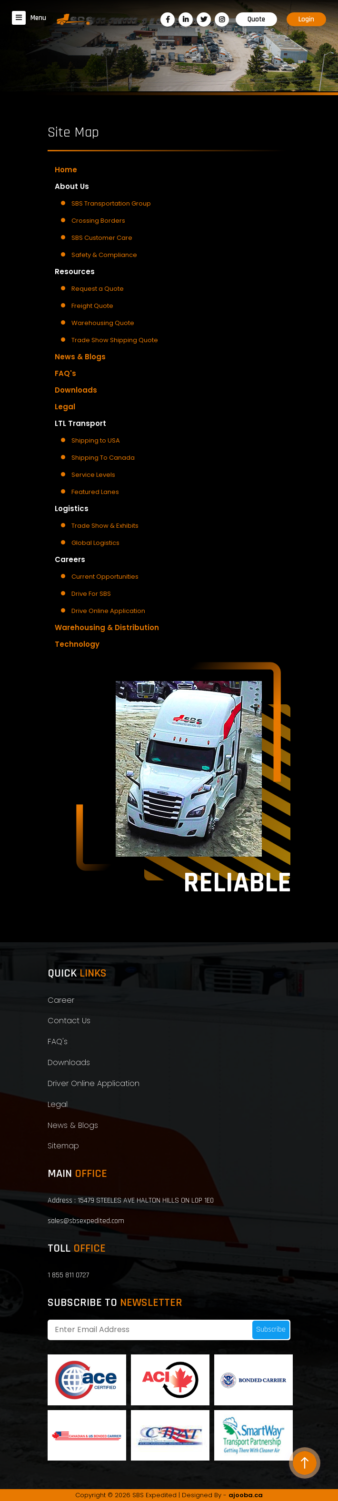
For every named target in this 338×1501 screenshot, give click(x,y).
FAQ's (65, 373)
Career (61, 1000)
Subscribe (271, 1329)
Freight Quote (92, 305)
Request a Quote (97, 288)
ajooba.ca (246, 1495)
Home (66, 170)
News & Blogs (80, 357)
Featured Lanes (95, 491)
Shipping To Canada (103, 457)
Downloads (76, 390)
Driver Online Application (93, 1083)
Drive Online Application (108, 610)
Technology (77, 644)
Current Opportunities (105, 576)
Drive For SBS (91, 593)
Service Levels (93, 474)
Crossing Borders (98, 220)
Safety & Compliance (104, 254)
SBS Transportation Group (111, 203)
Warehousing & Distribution (107, 627)
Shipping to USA (95, 440)
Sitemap (63, 1145)
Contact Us (69, 1020)
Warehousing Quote (102, 322)
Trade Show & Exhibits (105, 525)
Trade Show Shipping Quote (114, 340)
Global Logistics (95, 542)
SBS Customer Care (101, 237)
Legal (65, 407)
